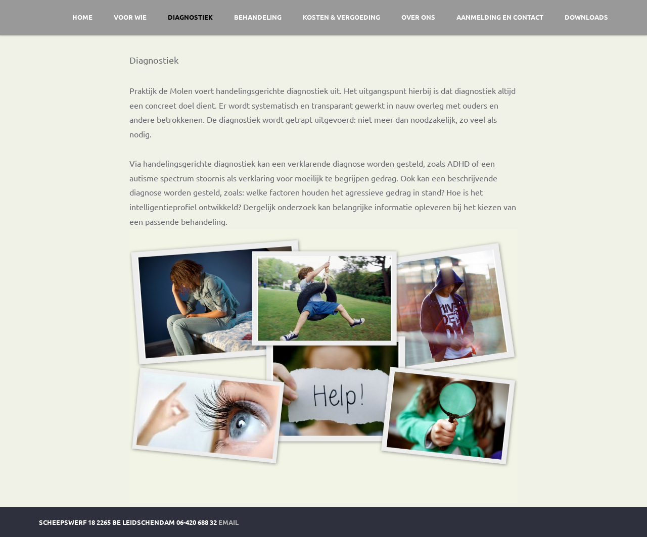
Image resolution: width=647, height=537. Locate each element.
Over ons (418, 17)
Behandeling (258, 17)
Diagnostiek (190, 17)
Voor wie (130, 17)
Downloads (586, 17)
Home (82, 17)
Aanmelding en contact (499, 17)
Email (228, 522)
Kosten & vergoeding (341, 17)
